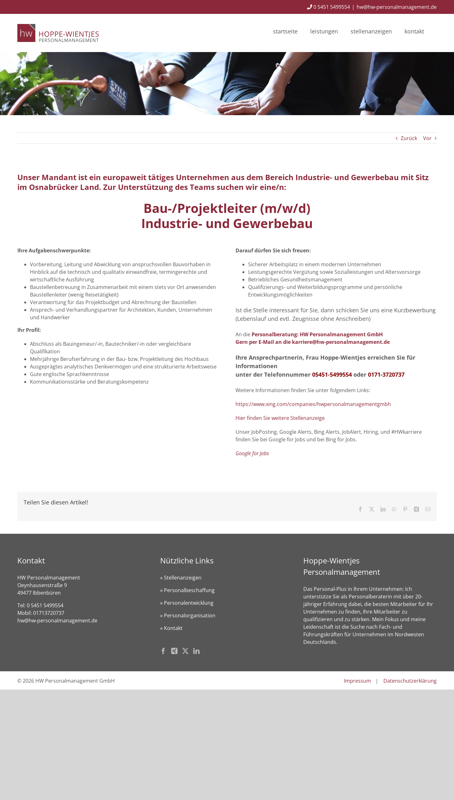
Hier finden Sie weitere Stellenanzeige (280, 418)
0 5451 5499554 (328, 6)
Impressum (357, 680)
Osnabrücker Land (64, 187)
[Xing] (174, 651)
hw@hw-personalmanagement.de (397, 6)
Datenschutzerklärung (410, 680)
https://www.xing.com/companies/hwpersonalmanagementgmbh (313, 404)
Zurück (409, 138)
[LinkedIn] (196, 651)
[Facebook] (163, 651)
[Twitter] (185, 651)
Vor (427, 138)
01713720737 (48, 612)
